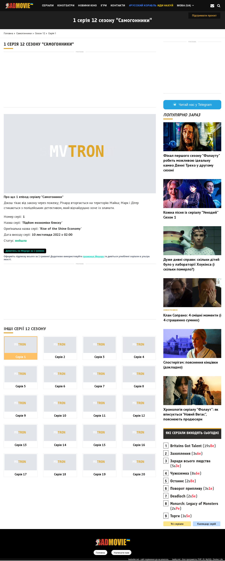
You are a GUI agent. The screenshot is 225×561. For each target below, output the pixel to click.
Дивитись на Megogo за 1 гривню (25, 251)
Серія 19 (99, 474)
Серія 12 (139, 415)
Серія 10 (60, 415)
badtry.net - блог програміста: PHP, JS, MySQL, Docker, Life (197, 560)
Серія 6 (60, 386)
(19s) (193, 446)
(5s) (190, 463)
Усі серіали (177, 523)
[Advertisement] (80, 79)
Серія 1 (52, 33)
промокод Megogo (94, 256)
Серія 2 (60, 357)
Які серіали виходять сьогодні (192, 433)
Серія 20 (139, 474)
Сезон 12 (40, 33)
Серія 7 (99, 386)
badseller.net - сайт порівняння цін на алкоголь (148, 560)
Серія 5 (21, 386)
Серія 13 (21, 445)
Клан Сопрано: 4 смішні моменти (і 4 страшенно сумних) (192, 317)
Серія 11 (99, 415)
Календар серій (206, 523)
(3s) (186, 453)
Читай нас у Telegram (192, 105)
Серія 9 (21, 415)
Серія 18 (60, 474)
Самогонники (24, 33)
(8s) (185, 473)
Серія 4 (139, 357)
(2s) (183, 481)
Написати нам (121, 552)
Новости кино (170, 310)
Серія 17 (21, 474)
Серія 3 (99, 357)
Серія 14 (60, 445)
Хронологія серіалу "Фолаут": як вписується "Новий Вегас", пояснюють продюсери (190, 414)
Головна (8, 33)
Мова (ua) (184, 5)
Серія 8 (139, 386)
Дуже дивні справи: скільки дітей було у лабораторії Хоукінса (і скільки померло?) (191, 264)
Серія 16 (139, 445)
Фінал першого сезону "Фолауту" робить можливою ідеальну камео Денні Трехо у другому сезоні (191, 163)
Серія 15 (99, 445)
